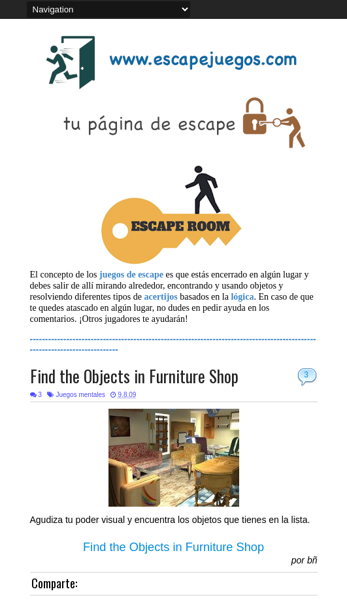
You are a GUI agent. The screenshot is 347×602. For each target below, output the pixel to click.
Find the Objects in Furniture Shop (134, 376)
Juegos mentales (80, 394)
